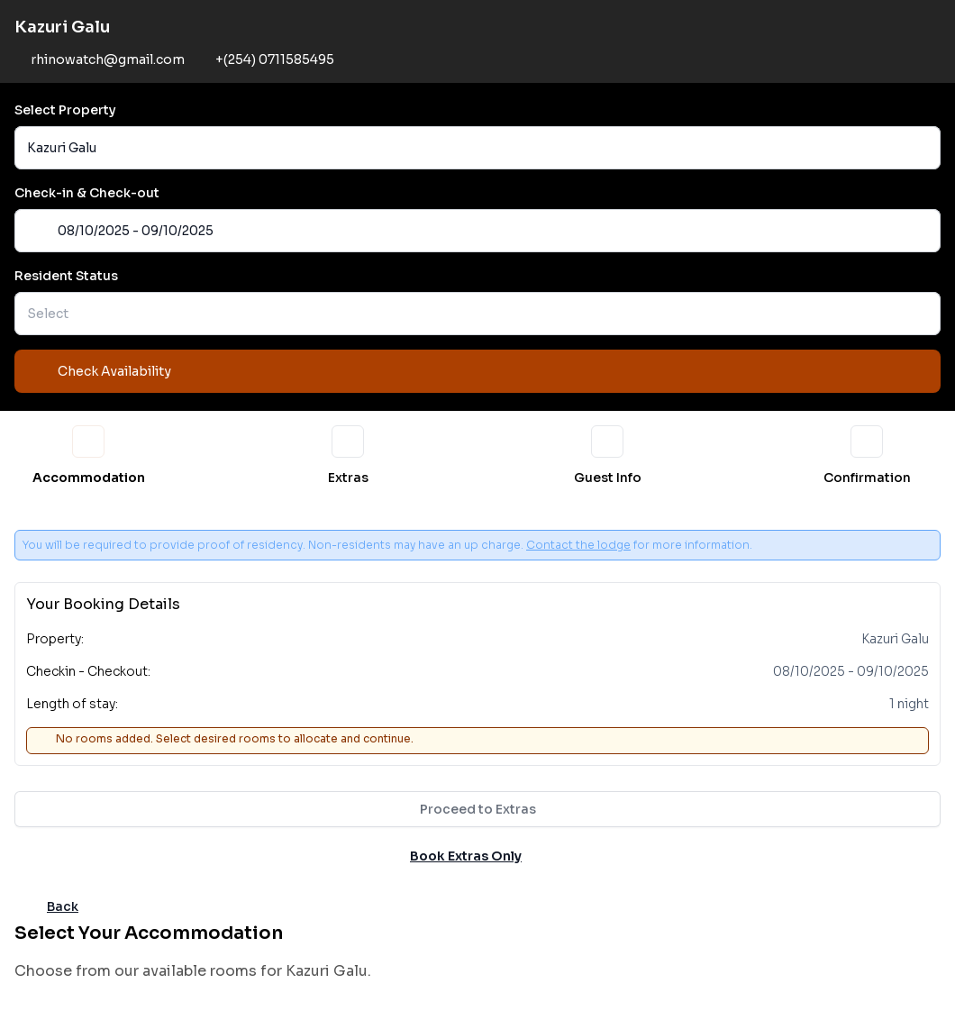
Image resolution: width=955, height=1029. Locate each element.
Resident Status (66, 276)
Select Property (65, 110)
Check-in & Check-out (86, 193)
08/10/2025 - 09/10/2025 (120, 230)
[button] (477, 147)
